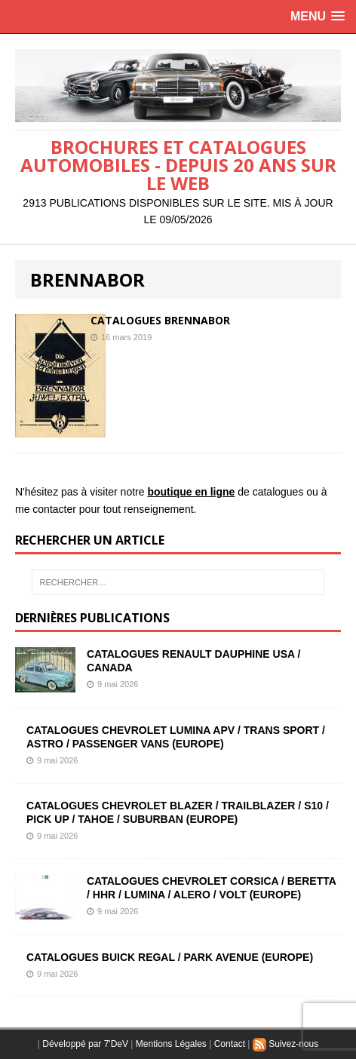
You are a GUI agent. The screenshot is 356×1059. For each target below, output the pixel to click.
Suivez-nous (285, 1044)
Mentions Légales (171, 1044)
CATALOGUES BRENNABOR (160, 320)
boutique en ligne (191, 492)
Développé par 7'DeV (85, 1044)
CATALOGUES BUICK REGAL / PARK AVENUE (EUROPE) (169, 957)
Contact (229, 1044)
